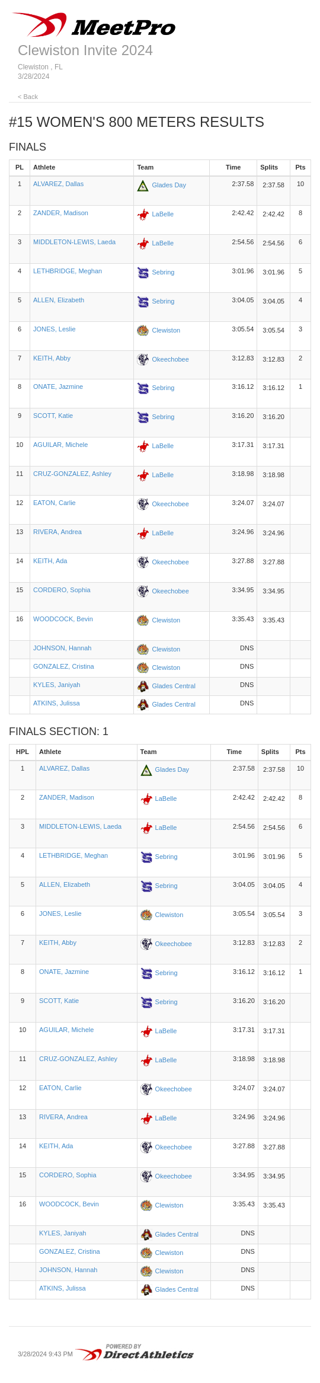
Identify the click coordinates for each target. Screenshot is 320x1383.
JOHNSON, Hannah (62, 647)
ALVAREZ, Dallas (58, 183)
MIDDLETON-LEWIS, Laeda (74, 241)
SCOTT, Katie (53, 415)
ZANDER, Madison (60, 212)
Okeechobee (170, 358)
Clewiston (166, 329)
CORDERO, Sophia (62, 589)
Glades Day (168, 185)
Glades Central (173, 685)
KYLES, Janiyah (57, 684)
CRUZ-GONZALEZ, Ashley (72, 473)
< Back (28, 96)
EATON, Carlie (54, 502)
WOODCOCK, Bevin (63, 618)
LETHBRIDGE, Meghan (67, 270)
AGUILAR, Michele (60, 444)
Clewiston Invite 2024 (85, 50)
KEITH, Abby (52, 358)
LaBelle (163, 213)
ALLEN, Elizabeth (58, 300)
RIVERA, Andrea (57, 531)
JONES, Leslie (54, 329)
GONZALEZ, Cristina (63, 666)
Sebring (163, 271)
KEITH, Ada (50, 560)
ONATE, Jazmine (58, 386)
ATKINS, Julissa (56, 703)
